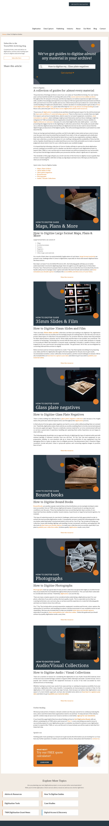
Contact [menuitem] (103, 11)
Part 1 (70, 704)
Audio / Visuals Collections (46, 161)
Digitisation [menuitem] (36, 11)
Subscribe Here (16, 40)
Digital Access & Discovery (86, 786)
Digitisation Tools (82, 777)
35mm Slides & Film (44, 153)
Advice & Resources (13, 777)
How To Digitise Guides (50, 777)
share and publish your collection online (62, 595)
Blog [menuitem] (95, 11)
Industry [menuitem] (70, 11)
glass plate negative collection (72, 401)
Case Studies (10, 786)
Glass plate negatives (44, 155)
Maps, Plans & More (44, 151)
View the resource (67, 260)
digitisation (79, 403)
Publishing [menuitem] (60, 11)
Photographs (41, 159)
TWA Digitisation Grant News (53, 786)
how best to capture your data (58, 338)
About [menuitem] (78, 11)
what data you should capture (51, 508)
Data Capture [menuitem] (49, 11)
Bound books (42, 157)
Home (4, 17)
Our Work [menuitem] (87, 11)
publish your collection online (48, 510)
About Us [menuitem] (59, 825)
